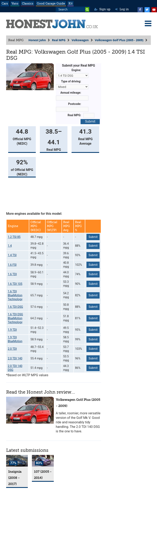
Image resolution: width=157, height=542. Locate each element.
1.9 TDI (12, 329)
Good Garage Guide (51, 3)
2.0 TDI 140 (15, 358)
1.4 (10, 245)
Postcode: (74, 104)
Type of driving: (71, 81)
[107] (43, 461)
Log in (122, 9)
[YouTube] (154, 9)
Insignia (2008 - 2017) (14, 478)
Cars (5, 3)
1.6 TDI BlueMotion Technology (15, 295)
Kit (70, 3)
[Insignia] (17, 461)
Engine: (76, 70)
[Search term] (72, 9)
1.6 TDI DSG (15, 306)
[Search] (87, 9)
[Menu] (148, 23)
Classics (27, 3)
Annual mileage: (70, 92)
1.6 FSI (12, 264)
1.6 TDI (12, 274)
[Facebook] (140, 9)
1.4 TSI (12, 255)
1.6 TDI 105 (15, 283)
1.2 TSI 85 (14, 237)
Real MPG (58, 40)
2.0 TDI (12, 348)
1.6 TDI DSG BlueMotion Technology (15, 318)
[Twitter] (147, 9)
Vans (14, 3)
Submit (90, 121)
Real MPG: (74, 115)
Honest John (37, 40)
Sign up (102, 9)
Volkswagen (80, 40)
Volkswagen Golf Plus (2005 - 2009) (119, 40)
